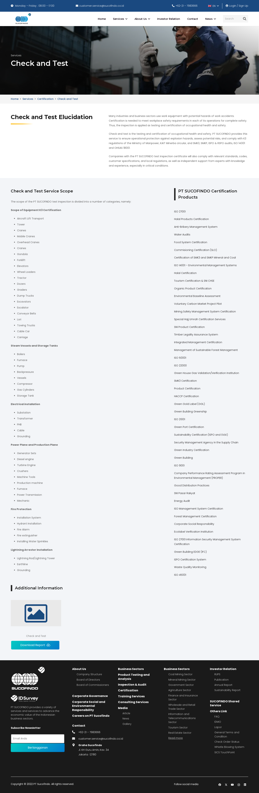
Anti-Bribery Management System (195, 227)
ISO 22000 (180, 365)
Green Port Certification (189, 427)
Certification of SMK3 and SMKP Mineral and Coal (205, 257)
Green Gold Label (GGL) (189, 404)
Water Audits (182, 234)
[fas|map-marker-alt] (75, 745)
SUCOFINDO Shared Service (224, 703)
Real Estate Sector (179, 733)
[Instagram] (239, 785)
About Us (79, 669)
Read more (175, 738)
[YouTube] (232, 785)
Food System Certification (190, 242)
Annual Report (223, 685)
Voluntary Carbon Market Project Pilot (198, 304)
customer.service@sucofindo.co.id (100, 738)
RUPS (217, 674)
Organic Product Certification (193, 288)
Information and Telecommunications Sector (182, 718)
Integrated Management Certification (198, 342)
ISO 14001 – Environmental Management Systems (205, 265)
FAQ (216, 716)
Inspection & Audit (132, 685)
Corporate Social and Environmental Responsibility (88, 706)
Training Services (131, 696)
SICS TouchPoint (224, 752)
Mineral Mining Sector (182, 679)
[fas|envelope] (75, 738)
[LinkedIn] (245, 785)
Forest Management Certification (195, 516)
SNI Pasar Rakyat (184, 493)
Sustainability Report (227, 690)
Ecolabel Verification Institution (193, 531)
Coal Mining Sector (180, 674)
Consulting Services (133, 702)
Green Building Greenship (190, 411)
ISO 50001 (180, 358)
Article (126, 713)
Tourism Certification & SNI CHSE (194, 281)
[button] (213, 5)
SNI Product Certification (189, 327)
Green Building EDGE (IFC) (190, 552)
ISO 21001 (179, 419)
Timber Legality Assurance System (196, 334)
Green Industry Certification (191, 450)
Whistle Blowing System (229, 747)
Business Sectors (131, 669)
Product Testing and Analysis (134, 677)
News (125, 718)
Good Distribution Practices (191, 485)
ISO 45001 (180, 575)
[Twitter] (226, 785)
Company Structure (89, 674)
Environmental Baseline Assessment (197, 296)
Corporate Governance (90, 696)
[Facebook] (220, 785)
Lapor (218, 727)
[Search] (235, 18)
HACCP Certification (186, 396)
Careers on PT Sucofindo (91, 716)
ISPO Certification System (190, 559)
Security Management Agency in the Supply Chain (206, 442)
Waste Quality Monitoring (190, 567)
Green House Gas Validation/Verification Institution (206, 373)
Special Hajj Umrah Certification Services (200, 319)
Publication (221, 679)
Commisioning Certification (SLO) (195, 250)
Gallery (126, 724)
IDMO (217, 722)
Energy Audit (182, 501)
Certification (128, 690)
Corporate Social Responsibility (194, 524)
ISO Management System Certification (198, 508)
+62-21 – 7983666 (89, 732)
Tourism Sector (178, 727)
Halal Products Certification (191, 219)
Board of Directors (88, 679)
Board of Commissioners (93, 685)
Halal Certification (185, 273)
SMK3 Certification (185, 381)
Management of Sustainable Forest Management (206, 350)
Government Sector (181, 685)
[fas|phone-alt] (75, 732)
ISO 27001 (180, 211)
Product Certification (187, 388)
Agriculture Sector (179, 690)
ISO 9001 (179, 465)
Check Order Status (226, 742)
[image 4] (22, 19)
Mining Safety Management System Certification (205, 311)
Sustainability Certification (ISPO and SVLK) (201, 435)
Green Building (183, 458)
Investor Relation (223, 669)
